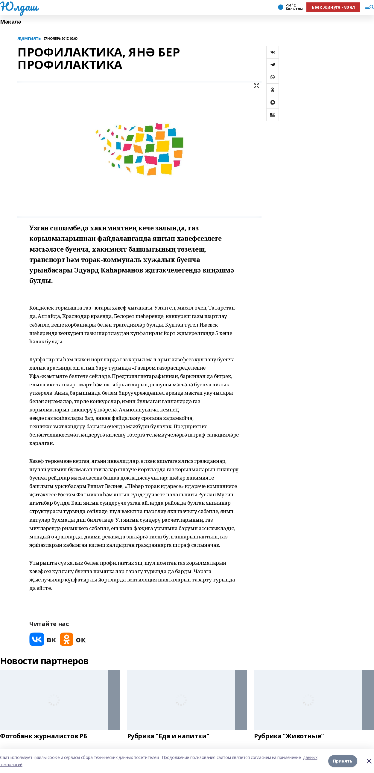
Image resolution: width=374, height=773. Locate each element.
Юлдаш (18, 6)
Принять (342, 761)
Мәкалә (10, 22)
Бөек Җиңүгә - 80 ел (333, 7)
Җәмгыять (29, 38)
